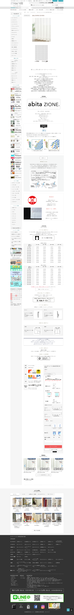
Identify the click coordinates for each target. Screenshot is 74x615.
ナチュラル (14, 213)
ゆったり (54, 387)
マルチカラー (14, 201)
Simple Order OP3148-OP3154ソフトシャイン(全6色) (17, 508)
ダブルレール (61, 7)
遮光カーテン (14, 61)
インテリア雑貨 (14, 53)
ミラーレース (14, 73)
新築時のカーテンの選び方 (16, 234)
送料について (29, 576)
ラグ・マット (14, 55)
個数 (45, 439)
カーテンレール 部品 (52, 552)
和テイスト (14, 222)
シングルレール (36, 552)
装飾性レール (28, 552)
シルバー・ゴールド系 (16, 199)
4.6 (17, 7)
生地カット (51, 562)
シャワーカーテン (15, 49)
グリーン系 (14, 195)
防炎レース (13, 82)
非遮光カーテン (36, 541)
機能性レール (20, 552)
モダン (13, 211)
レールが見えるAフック (54, 426)
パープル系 (14, 197)
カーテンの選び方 (15, 232)
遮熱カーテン (43, 541)
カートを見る (23, 578)
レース (23, 494)
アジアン (13, 224)
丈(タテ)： (46, 414)
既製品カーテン (14, 40)
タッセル (13, 36)
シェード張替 (57, 7)
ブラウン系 (14, 184)
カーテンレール (14, 34)
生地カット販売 (14, 51)
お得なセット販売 (32, 494)
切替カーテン (51, 559)
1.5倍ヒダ (47, 420)
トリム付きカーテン (60, 559)
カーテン (28, 12)
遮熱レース (13, 80)
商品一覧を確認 (37, 530)
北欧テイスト (14, 207)
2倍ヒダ (51, 420)
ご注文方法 (13, 576)
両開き (54, 433)
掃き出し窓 (54, 401)
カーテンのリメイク (44, 570)
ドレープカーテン (15, 17)
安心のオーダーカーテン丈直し (38, 5)
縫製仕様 (58, 562)
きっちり (54, 384)
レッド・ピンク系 (15, 189)
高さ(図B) (47, 390)
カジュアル (14, 218)
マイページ (22, 576)
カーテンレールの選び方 (16, 236)
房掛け (13, 38)
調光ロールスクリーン (15, 30)
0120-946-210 (29, 590)
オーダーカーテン (33, 12)
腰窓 (53, 399)
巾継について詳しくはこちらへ (43, 289)
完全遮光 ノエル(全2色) (37, 507)
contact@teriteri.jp (56, 590)
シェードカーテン (15, 24)
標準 (53, 385)
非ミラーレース (28, 544)
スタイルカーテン (44, 559)
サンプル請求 (55, 5)
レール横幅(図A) (48, 377)
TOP (25, 12)
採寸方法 (12, 579)
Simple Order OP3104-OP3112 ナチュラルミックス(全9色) (47, 524)
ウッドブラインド (21, 554)
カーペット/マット (44, 562)
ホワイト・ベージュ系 (16, 182)
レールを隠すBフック (59, 426)
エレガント (14, 220)
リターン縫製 (28, 559)
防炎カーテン (51, 541)
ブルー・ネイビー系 (15, 193)
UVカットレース (36, 544)
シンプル (13, 209)
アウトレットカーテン (15, 26)
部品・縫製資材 (14, 47)
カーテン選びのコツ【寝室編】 (16, 242)
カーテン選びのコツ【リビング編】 (16, 239)
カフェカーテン (14, 32)
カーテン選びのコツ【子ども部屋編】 (16, 245)
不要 (53, 437)
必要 (58, 437)
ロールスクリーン (15, 28)
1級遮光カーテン (14, 63)
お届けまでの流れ (14, 580)
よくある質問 (13, 582)
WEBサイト (57, 609)
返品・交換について (14, 583)
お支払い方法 (13, 578)
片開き (60, 433)
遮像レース (43, 544)
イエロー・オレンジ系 (16, 191)
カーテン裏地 (20, 559)
